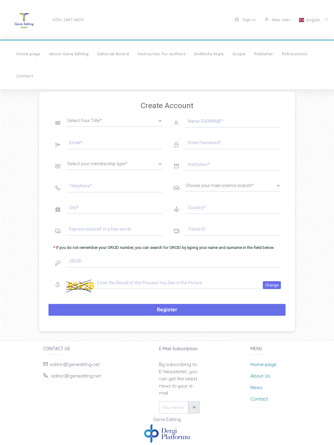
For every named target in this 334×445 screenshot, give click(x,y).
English (310, 19)
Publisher (263, 53)
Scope (238, 53)
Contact (24, 75)
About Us (260, 376)
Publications (294, 53)
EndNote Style (209, 53)
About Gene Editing (69, 53)
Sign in (245, 19)
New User (277, 19)
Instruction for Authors (161, 53)
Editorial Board (113, 53)
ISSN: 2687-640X (68, 19)
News (256, 387)
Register (167, 310)
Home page (28, 53)
